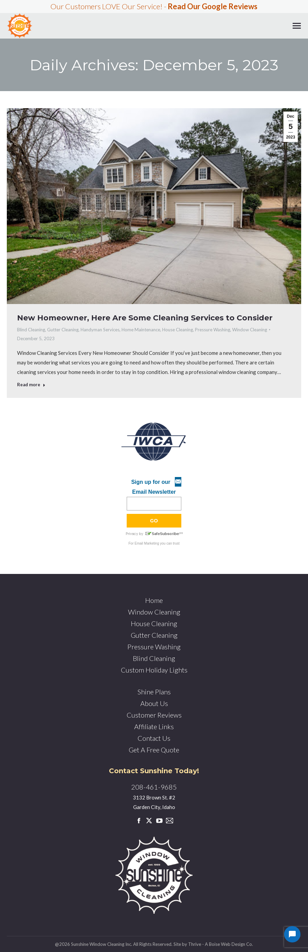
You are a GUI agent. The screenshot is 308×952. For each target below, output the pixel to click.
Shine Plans (154, 692)
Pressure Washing (212, 329)
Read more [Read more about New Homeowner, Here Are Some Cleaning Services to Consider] (31, 384)
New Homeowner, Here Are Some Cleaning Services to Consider (144, 317)
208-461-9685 (154, 787)
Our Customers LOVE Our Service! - (154, 6)
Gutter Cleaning (63, 329)
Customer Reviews (154, 715)
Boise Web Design (227, 944)
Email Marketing (147, 543)
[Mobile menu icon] (296, 25)
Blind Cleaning (31, 329)
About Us (154, 703)
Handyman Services (100, 329)
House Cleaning (177, 329)
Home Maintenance (141, 329)
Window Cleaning (249, 329)
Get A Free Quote (154, 750)
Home (154, 600)
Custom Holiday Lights (154, 670)
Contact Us (154, 738)
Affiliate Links (154, 726)
